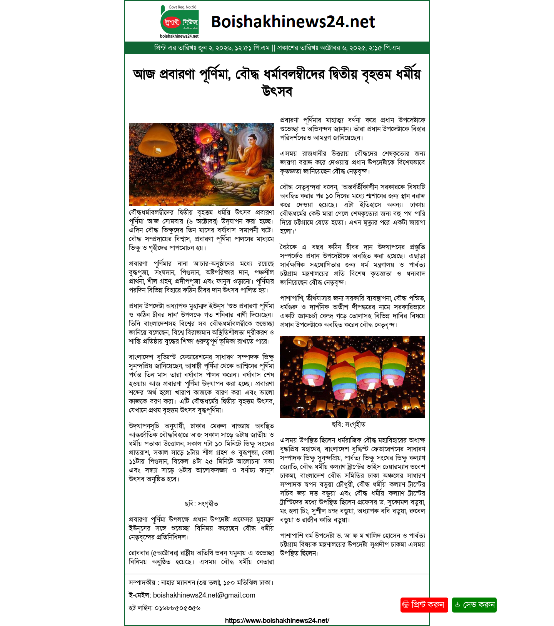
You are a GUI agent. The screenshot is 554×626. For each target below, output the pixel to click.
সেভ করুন (474, 605)
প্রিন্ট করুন (424, 605)
